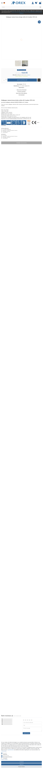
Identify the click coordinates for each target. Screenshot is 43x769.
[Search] (40, 7)
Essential (5, 753)
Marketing (5, 754)
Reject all (21, 764)
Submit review (26, 733)
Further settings (4, 759)
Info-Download (21, 94)
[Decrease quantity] (6, 80)
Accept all (21, 761)
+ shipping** (28, 74)
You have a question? (21, 91)
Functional (5, 758)
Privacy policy (3, 751)
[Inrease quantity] (6, 79)
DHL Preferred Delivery (7, 756)
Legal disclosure (11, 749)
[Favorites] (36, 3)
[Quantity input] (4, 80)
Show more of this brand (21, 89)
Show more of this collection (21, 93)
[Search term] (20, 7)
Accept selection (21, 766)
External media (6, 755)
